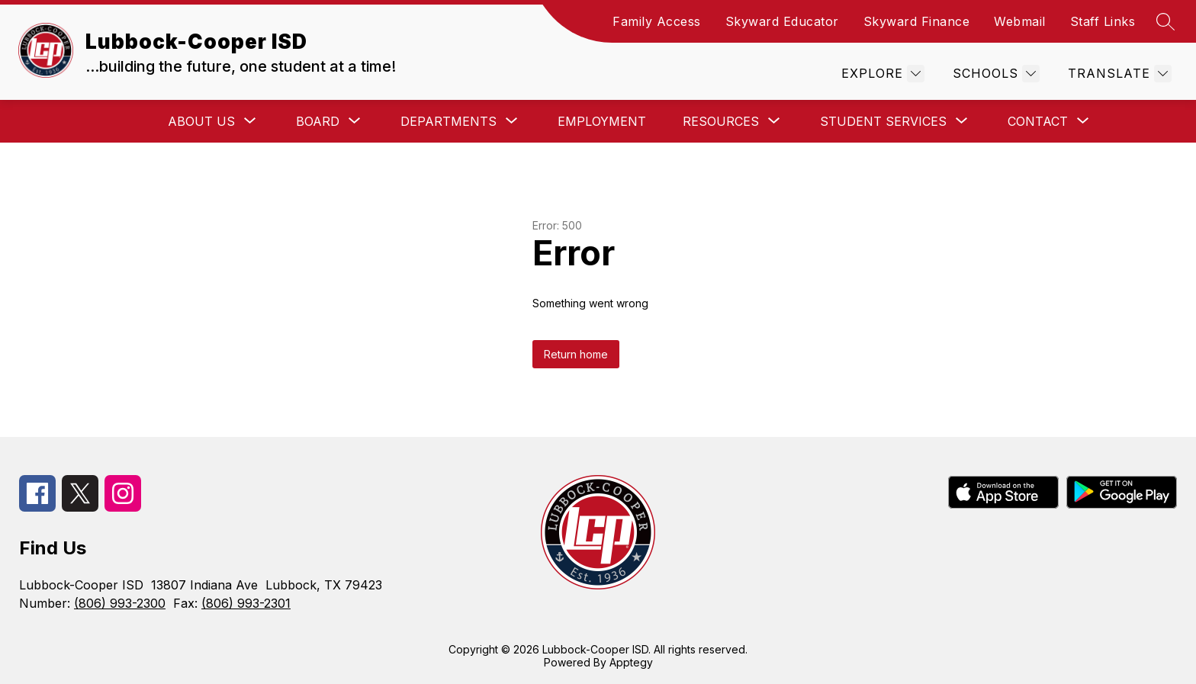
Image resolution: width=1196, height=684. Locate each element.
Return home (576, 354)
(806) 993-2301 (246, 603)
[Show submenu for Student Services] (883, 121)
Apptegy (631, 662)
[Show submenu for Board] (317, 121)
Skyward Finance (916, 21)
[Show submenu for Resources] (721, 121)
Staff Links (1103, 21)
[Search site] (1165, 21)
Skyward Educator (782, 21)
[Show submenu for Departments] (448, 121)
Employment (602, 121)
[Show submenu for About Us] (201, 121)
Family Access (656, 21)
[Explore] (881, 73)
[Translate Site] (1118, 73)
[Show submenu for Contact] (1038, 121)
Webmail (1020, 21)
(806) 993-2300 (120, 603)
